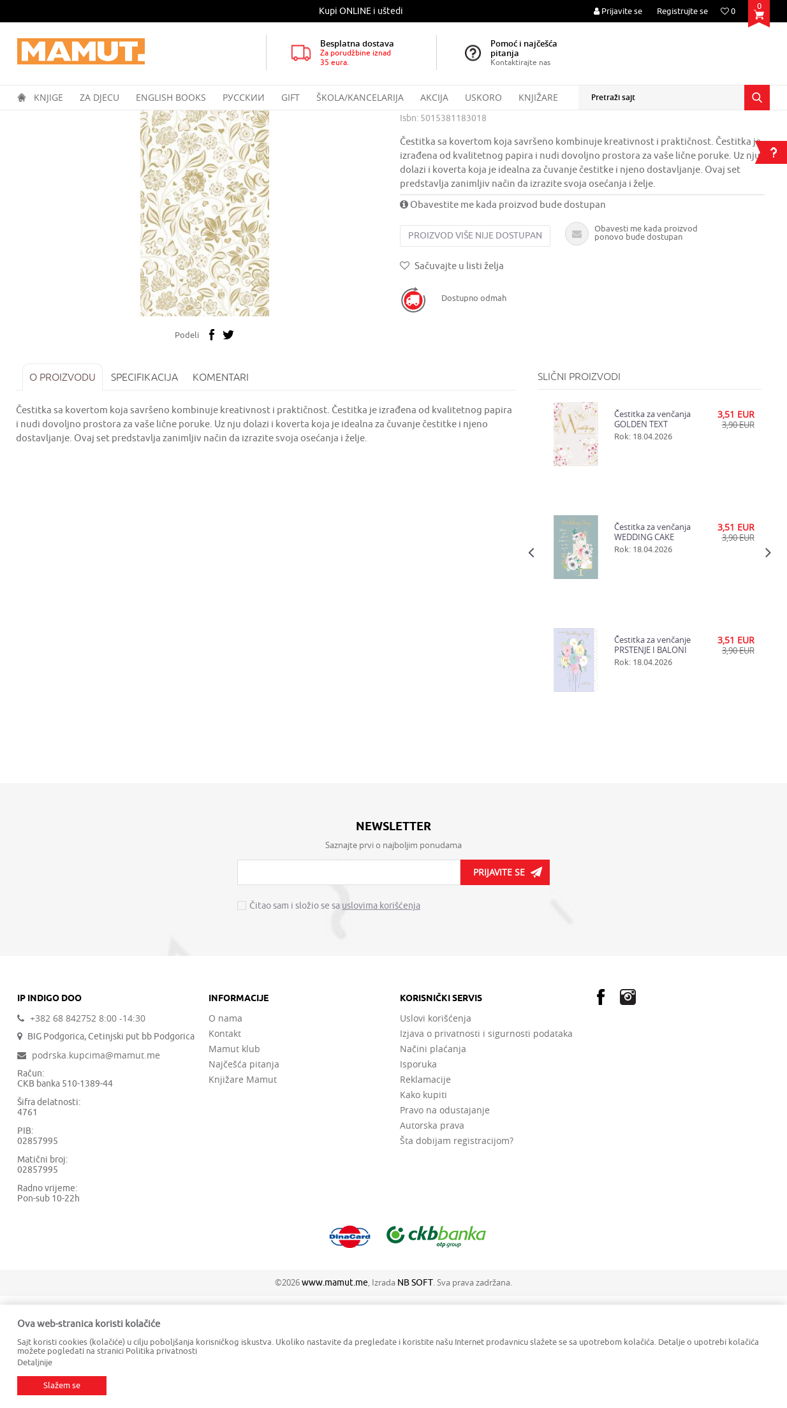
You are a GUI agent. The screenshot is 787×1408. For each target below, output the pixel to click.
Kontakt (225, 1146)
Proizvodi (70, 119)
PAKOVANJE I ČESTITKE (162, 119)
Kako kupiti (423, 1207)
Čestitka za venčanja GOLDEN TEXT (652, 531)
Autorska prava (432, 1238)
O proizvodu (64, 489)
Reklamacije (425, 1192)
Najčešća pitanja (244, 1176)
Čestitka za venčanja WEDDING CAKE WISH (652, 644)
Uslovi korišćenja (435, 1131)
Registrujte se (682, 11)
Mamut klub (234, 1161)
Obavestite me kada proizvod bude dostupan (503, 317)
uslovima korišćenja (381, 1018)
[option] (362, 11)
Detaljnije (34, 1362)
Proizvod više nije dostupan (475, 347)
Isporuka (418, 1176)
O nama (225, 1131)
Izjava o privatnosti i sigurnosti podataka (486, 1146)
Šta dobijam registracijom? (456, 1253)
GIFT (104, 119)
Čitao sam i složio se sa (334, 1019)
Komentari (222, 489)
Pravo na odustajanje (445, 1222)
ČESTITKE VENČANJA (250, 119)
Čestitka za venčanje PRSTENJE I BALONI (652, 757)
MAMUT (31, 119)
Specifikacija (145, 489)
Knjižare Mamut (243, 1192)
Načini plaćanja (433, 1161)
